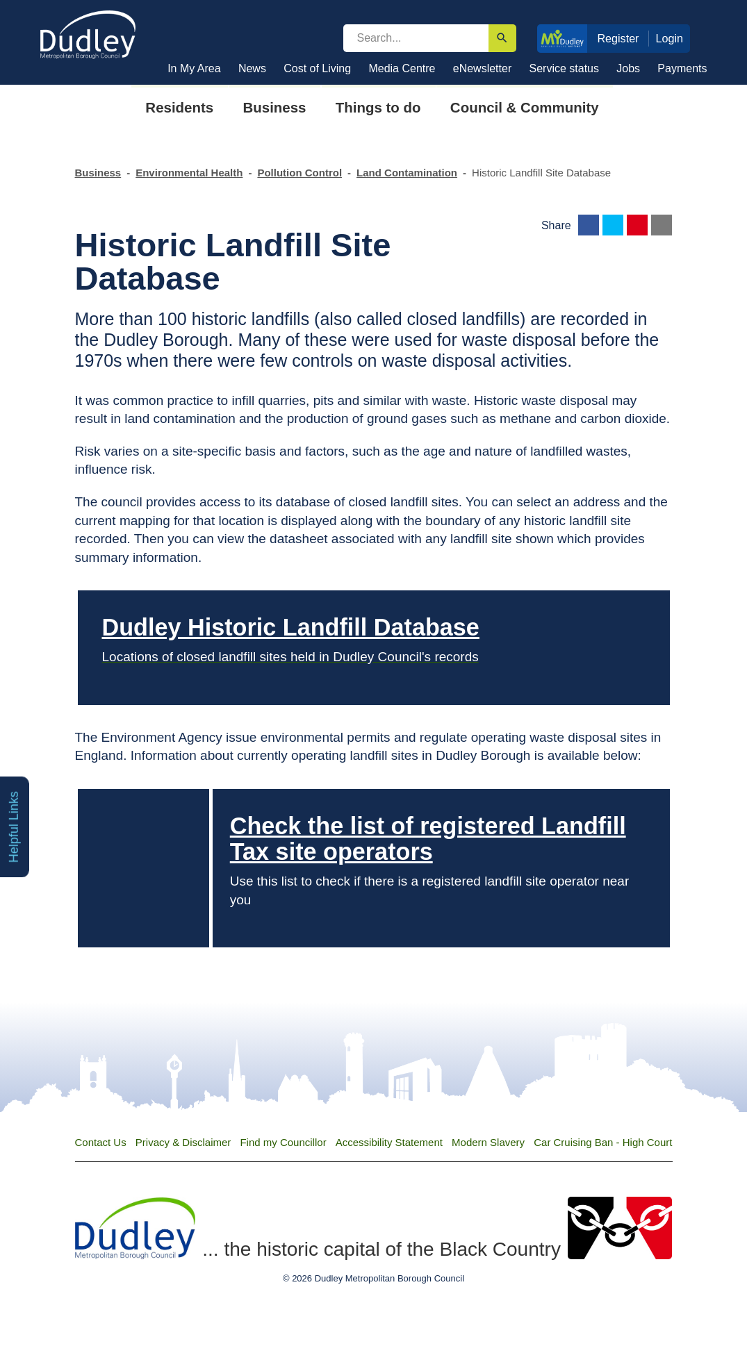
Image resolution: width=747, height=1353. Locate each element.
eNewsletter (482, 68)
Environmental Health (189, 173)
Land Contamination (406, 173)
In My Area (193, 68)
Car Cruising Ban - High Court (603, 1142)
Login (670, 38)
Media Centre (401, 68)
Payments (682, 68)
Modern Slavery (488, 1142)
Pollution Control (299, 173)
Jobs (628, 68)
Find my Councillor (283, 1142)
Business (98, 173)
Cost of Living (317, 68)
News (252, 68)
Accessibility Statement (389, 1142)
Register (618, 38)
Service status (564, 68)
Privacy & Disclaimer (183, 1142)
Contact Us (100, 1142)
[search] (416, 38)
